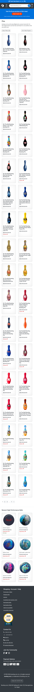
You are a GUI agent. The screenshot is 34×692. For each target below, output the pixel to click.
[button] (6, 31)
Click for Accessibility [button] (7, 607)
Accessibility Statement (8, 610)
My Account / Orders (7, 592)
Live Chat (6, 640)
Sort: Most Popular (26, 30)
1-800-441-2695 (7, 632)
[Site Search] (29, 5)
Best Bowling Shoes (7, 605)
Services (5, 597)
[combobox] (19, 5)
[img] (17, 664)
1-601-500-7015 (9, 634)
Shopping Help (6, 594)
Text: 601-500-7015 (8, 642)
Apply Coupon (17, 13)
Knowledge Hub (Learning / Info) (10, 599)
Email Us (6, 637)
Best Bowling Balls (7, 602)
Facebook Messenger (8, 645)
